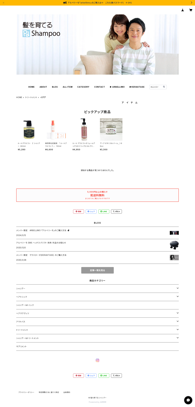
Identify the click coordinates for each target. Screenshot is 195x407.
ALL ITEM (67, 87)
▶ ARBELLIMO (117, 87)
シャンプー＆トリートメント (27, 338)
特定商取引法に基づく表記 (49, 392)
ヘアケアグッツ (22, 313)
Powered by (97, 402)
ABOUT (43, 87)
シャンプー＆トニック (25, 305)
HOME (31, 87)
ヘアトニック (21, 297)
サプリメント (21, 346)
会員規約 (66, 392)
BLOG (55, 87)
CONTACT (99, 87)
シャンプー (20, 288)
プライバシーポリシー (26, 392)
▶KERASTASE (136, 87)
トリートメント (31, 97)
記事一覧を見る (97, 270)
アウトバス (20, 321)
